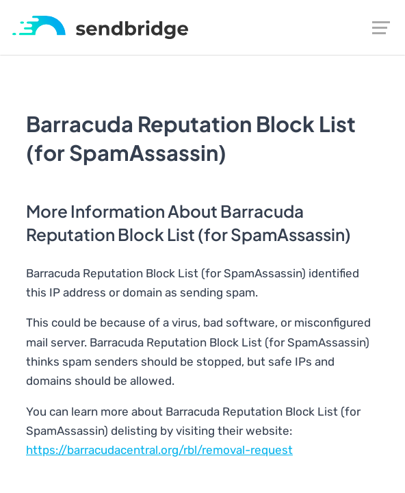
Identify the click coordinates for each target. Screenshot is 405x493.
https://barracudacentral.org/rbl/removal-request (159, 450)
